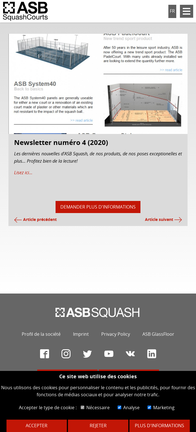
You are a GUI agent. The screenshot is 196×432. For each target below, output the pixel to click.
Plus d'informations (159, 425)
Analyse (129, 407)
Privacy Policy (115, 334)
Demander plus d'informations (98, 207)
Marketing (161, 407)
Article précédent (35, 219)
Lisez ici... (23, 172)
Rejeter (98, 425)
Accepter (36, 425)
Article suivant (163, 219)
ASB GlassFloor (158, 334)
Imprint (81, 334)
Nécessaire (95, 407)
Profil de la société (41, 334)
